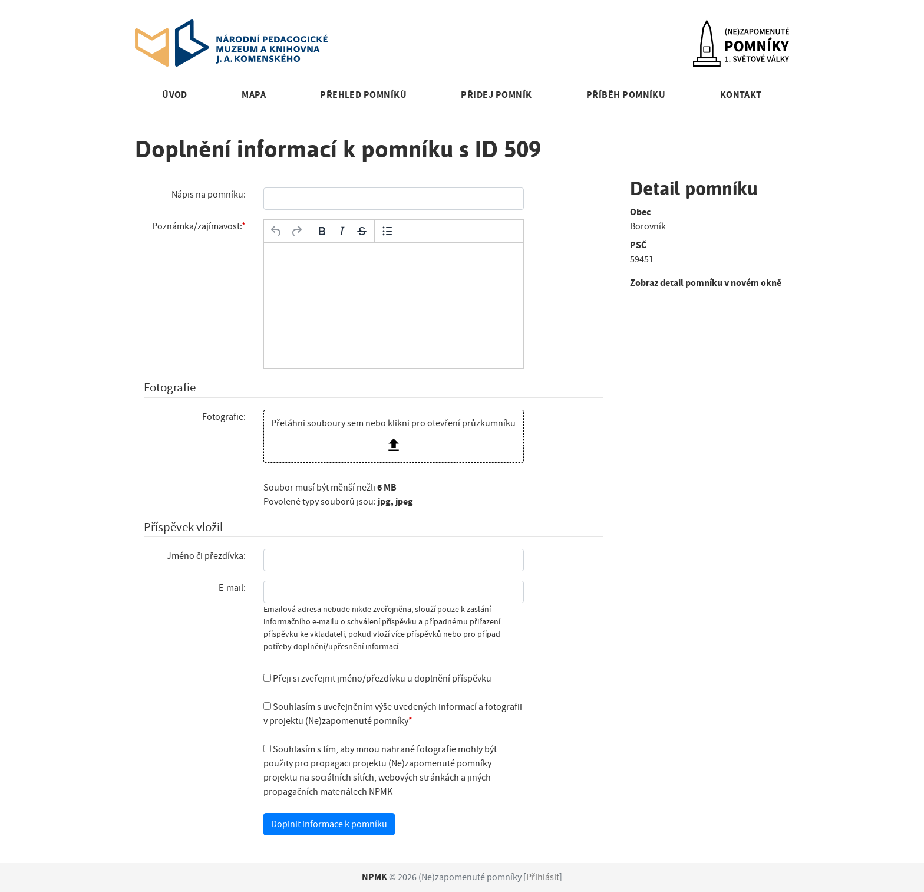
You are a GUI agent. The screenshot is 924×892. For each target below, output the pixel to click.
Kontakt (741, 94)
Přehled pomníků (363, 94)
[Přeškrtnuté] (362, 231)
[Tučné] (322, 231)
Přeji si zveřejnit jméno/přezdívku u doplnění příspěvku (377, 678)
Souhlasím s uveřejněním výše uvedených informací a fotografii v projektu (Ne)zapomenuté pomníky (392, 714)
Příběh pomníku (626, 94)
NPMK (374, 877)
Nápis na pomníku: (208, 194)
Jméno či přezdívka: (206, 556)
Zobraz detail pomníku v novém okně (705, 283)
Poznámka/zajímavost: (197, 226)
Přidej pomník (496, 94)
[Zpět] (276, 231)
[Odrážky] (387, 231)
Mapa (254, 94)
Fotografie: (224, 417)
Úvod (174, 94)
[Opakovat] (296, 231)
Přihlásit (542, 877)
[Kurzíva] (342, 231)
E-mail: (232, 588)
